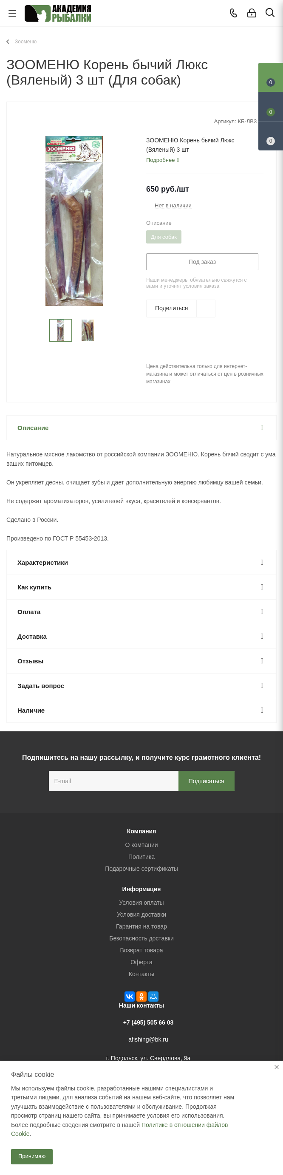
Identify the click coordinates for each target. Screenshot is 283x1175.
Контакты (141, 974)
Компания (141, 831)
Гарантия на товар (141, 926)
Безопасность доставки (141, 938)
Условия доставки (141, 914)
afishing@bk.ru (148, 1039)
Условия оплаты (141, 902)
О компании (141, 844)
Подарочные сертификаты (141, 868)
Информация (141, 889)
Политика (141, 856)
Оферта (141, 962)
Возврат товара (141, 950)
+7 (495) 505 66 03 (148, 1022)
